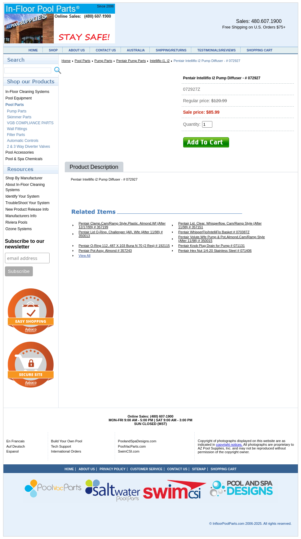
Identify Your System (22, 196)
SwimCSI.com (128, 451)
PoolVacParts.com (132, 446)
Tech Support (61, 446)
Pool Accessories (20, 152)
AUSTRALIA (136, 50)
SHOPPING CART (259, 50)
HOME (33, 50)
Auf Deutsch (16, 446)
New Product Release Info (27, 209)
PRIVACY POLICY (113, 469)
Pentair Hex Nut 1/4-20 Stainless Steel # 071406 (215, 250)
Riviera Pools (17, 222)
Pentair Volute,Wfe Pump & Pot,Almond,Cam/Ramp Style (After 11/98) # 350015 (221, 239)
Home (66, 61)
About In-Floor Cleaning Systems (25, 187)
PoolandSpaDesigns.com (137, 441)
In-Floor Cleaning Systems (27, 92)
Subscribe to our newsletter (24, 244)
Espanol (13, 451)
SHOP (53, 50)
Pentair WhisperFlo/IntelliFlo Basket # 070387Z (214, 232)
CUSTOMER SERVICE (146, 469)
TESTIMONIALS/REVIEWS (216, 50)
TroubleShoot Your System (28, 203)
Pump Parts (103, 61)
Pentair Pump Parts (131, 61)
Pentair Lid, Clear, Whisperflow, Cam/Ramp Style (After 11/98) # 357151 (220, 225)
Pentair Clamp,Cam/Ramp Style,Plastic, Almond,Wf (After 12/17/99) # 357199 (122, 225)
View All (85, 255)
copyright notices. (229, 444)
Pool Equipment (19, 98)
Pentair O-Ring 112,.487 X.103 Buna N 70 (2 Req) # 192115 (124, 246)
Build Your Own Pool (66, 441)
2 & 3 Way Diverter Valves (28, 146)
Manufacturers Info (21, 216)
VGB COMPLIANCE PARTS (30, 123)
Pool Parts (83, 61)
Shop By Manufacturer (24, 178)
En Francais (16, 441)
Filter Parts (16, 135)
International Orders (66, 451)
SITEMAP (199, 469)
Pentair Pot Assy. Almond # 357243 (105, 250)
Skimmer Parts (19, 117)
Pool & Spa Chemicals (24, 159)
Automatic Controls (22, 140)
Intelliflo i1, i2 (160, 61)
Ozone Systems (19, 229)
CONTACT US (106, 50)
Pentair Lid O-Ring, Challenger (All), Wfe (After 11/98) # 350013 (121, 234)
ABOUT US (77, 50)
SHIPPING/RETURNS (171, 50)
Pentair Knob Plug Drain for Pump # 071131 (211, 246)
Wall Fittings (17, 129)
